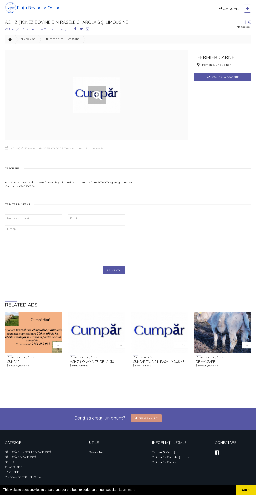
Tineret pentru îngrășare (62, 39)
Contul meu (229, 8)
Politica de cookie (164, 462)
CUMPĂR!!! (14, 362)
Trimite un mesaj (53, 29)
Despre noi (96, 452)
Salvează (114, 270)
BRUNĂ (9, 462)
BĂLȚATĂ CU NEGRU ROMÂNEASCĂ (28, 452)
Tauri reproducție (142, 357)
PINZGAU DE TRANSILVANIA (23, 477)
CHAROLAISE (28, 39)
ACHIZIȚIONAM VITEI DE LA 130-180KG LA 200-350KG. (92, 362)
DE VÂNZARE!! (206, 362)
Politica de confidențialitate (170, 457)
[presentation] (35, 274)
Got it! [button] (246, 489)
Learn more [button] (127, 489)
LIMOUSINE (12, 472)
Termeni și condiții (164, 452)
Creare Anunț (146, 418)
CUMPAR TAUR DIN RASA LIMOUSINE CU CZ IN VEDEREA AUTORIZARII (158, 362)
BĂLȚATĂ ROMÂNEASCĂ (21, 457)
